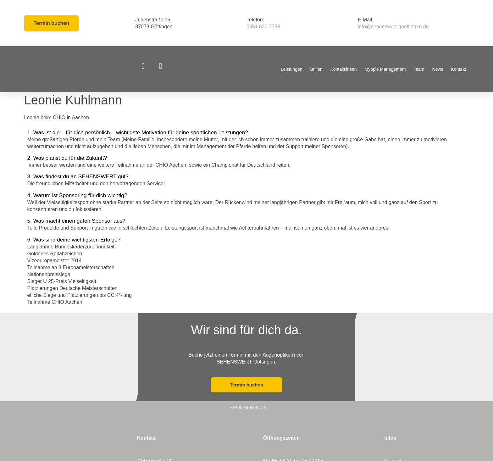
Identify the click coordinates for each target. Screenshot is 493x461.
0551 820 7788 (263, 26)
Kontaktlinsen (343, 69)
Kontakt (458, 69)
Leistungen (291, 69)
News (437, 69)
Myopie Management (385, 69)
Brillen (316, 69)
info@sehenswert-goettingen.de (393, 26)
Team (418, 69)
